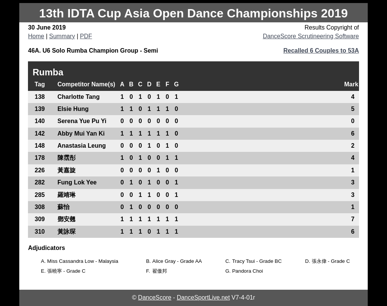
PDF (86, 36)
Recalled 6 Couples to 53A (321, 50)
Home (36, 36)
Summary (62, 36)
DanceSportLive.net (203, 297)
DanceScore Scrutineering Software (311, 36)
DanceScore (154, 297)
